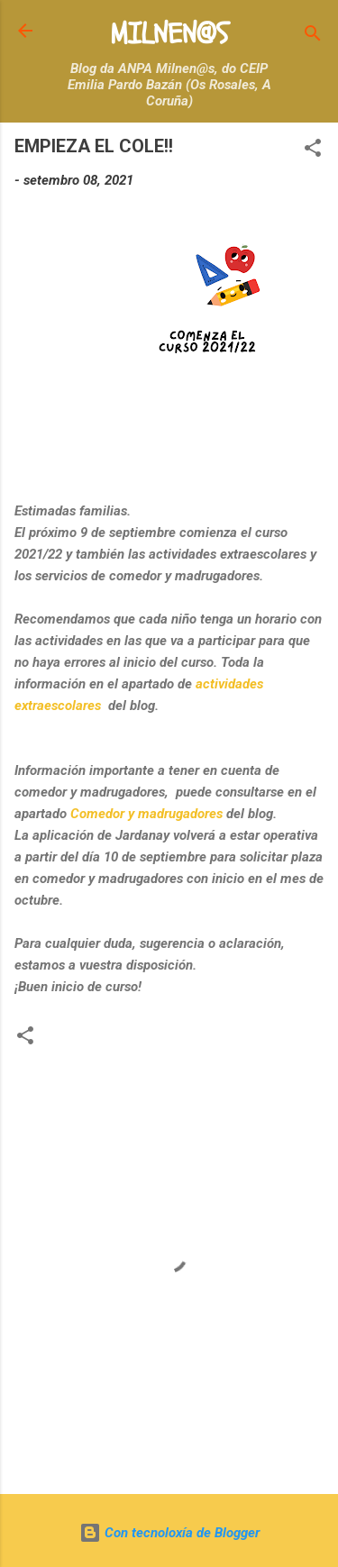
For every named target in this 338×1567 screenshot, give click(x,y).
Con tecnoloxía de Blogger (169, 1533)
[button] (313, 151)
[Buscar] (313, 36)
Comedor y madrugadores (146, 814)
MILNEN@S (169, 34)
